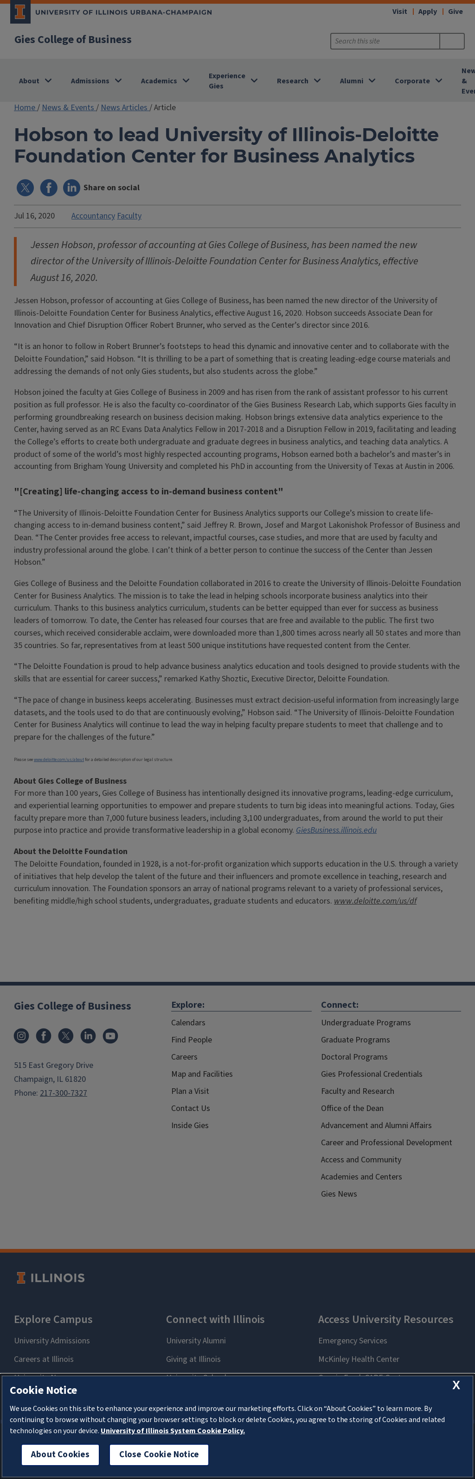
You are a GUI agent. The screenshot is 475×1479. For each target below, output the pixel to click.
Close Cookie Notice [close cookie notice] (159, 1454)
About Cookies (60, 1454)
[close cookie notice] (456, 1385)
